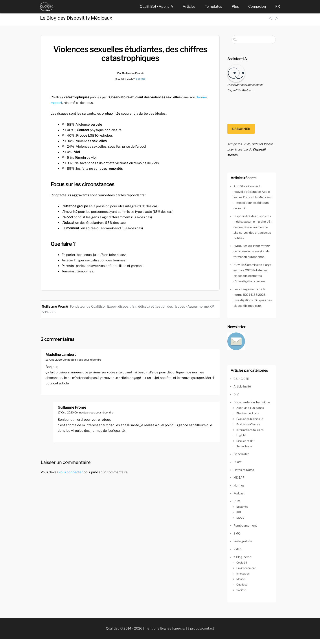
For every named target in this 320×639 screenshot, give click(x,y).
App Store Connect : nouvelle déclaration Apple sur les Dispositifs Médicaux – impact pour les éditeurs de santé (253, 197)
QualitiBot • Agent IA (156, 6)
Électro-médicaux (247, 413)
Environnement (246, 568)
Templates (213, 6)
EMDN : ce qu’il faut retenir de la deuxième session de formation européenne (252, 251)
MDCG (240, 517)
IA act (237, 462)
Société (140, 78)
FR (277, 6)
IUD (238, 512)
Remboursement (245, 525)
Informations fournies (249, 430)
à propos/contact (201, 628)
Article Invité (242, 386)
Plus (235, 6)
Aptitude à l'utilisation (250, 407)
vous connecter (71, 472)
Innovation (243, 573)
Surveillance (244, 446)
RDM (237, 501)
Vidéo (237, 549)
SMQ (237, 533)
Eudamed (242, 506)
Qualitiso (241, 584)
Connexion (257, 6)
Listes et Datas (244, 470)
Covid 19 (241, 562)
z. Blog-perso (242, 557)
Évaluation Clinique (248, 424)
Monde (240, 579)
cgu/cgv (179, 628)
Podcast (239, 493)
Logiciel (241, 435)
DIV (236, 394)
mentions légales (158, 628)
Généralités (241, 454)
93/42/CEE (241, 378)
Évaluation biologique (249, 418)
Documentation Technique (252, 402)
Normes (239, 485)
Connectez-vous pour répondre (82, 359)
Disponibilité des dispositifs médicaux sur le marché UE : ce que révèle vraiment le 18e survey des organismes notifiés (253, 227)
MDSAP (239, 477)
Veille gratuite (243, 541)
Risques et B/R (245, 441)
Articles (189, 6)
